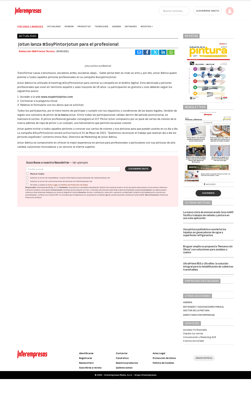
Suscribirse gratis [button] (207, 10)
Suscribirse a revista (90, 388)
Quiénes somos (124, 388)
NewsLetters (86, 383)
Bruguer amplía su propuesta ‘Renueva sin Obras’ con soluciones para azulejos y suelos (208, 249)
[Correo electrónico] (73, 243)
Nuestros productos (127, 383)
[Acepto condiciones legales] (27, 259)
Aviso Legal (52, 259)
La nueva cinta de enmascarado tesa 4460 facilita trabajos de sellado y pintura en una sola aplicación (208, 215)
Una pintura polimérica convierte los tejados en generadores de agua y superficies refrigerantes (204, 232)
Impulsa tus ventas (193, 333)
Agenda (116, 26)
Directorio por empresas (199, 315)
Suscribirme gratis (138, 243)
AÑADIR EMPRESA (204, 379)
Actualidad (54, 26)
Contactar (122, 374)
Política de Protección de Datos (74, 259)
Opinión (69, 26)
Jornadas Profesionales (195, 329)
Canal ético (122, 379)
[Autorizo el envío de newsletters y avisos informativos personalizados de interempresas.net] (27, 252)
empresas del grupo (45, 267)
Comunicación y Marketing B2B (199, 337)
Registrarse (85, 379)
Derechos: (82, 267)
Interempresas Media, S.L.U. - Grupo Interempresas (130, 396)
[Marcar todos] (27, 248)
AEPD (142, 269)
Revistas (147, 26)
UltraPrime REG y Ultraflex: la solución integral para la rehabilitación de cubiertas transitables (208, 266)
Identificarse (86, 374)
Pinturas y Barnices (30, 26)
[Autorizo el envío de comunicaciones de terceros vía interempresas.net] (27, 255)
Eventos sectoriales (193, 340)
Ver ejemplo (80, 237)
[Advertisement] (97, 326)
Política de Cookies (163, 383)
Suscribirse (208, 193)
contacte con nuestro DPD (47, 269)
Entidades (131, 26)
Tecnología (101, 26)
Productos (84, 26)
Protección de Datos (164, 379)
